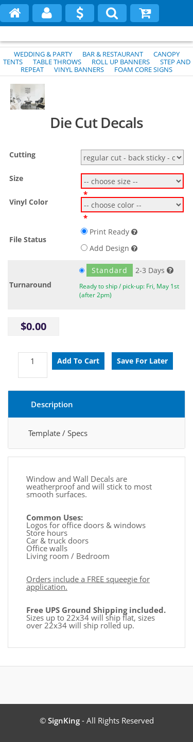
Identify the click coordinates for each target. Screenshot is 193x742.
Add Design (109, 248)
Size (16, 178)
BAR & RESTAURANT (112, 54)
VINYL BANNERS (79, 69)
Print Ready (109, 232)
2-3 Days (122, 270)
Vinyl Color (28, 202)
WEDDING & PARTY (43, 54)
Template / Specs (57, 433)
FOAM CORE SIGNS (143, 69)
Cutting (22, 154)
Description (52, 404)
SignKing (64, 720)
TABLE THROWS (57, 61)
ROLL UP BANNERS (121, 61)
